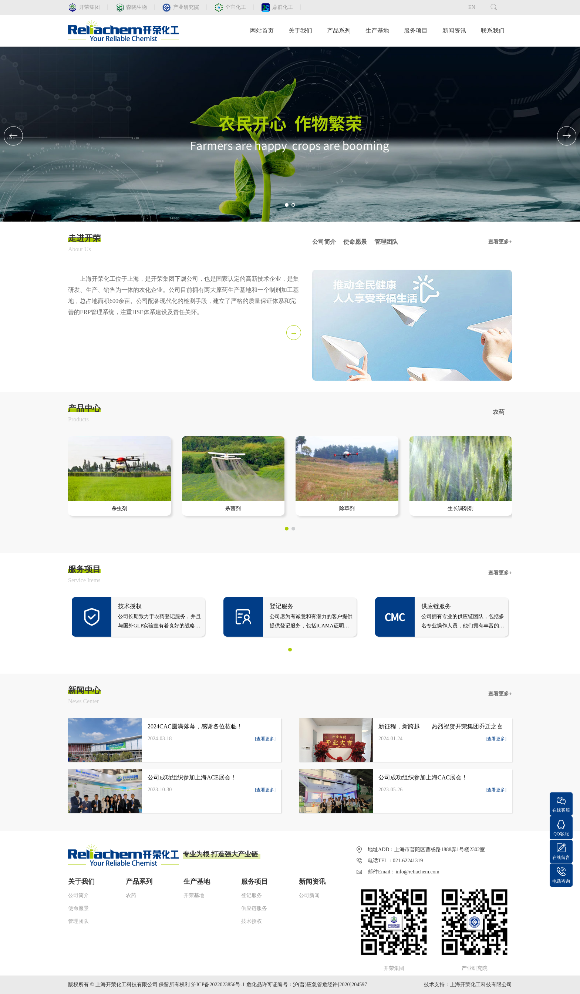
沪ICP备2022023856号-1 (218, 984)
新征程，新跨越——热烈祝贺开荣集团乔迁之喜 (440, 726)
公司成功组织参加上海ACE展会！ (192, 777)
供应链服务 (254, 908)
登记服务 (251, 895)
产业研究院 (186, 7)
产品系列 (339, 30)
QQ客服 (561, 833)
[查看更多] (265, 738)
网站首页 (262, 30)
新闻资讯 (454, 30)
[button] (287, 205)
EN (471, 7)
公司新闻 (309, 895)
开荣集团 (89, 7)
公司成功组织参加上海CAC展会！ (423, 777)
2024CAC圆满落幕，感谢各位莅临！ (195, 726)
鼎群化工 (282, 7)
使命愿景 (78, 908)
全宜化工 (235, 7)
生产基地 (377, 30)
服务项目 (416, 30)
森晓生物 (136, 7)
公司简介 (78, 895)
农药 (131, 895)
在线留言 (561, 857)
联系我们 (493, 30)
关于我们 (300, 30)
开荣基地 (193, 895)
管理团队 (78, 921)
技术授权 (251, 921)
